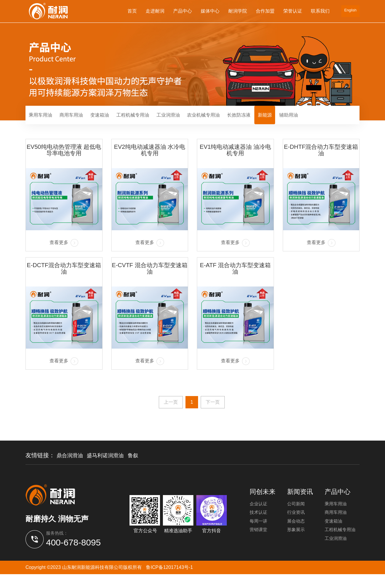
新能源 (308, 120)
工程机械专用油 (152, 120)
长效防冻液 (277, 120)
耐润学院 (236, 10)
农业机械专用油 (235, 120)
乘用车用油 (43, 120)
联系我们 (319, 10)
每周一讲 (259, 531)
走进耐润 (153, 10)
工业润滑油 (194, 120)
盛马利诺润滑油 (110, 466)
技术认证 (259, 521)
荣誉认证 (291, 10)
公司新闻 (296, 511)
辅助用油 (336, 120)
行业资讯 (296, 521)
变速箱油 (113, 120)
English (350, 11)
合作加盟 (264, 10)
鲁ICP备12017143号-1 (169, 577)
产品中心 (181, 10)
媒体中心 (209, 10)
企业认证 (259, 511)
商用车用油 (80, 120)
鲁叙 (140, 466)
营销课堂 (259, 541)
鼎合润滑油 (71, 466)
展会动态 (296, 531)
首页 (131, 10)
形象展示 (296, 541)
